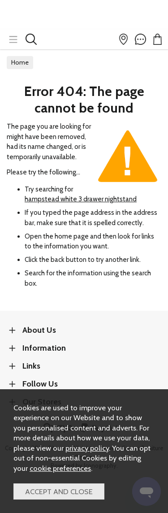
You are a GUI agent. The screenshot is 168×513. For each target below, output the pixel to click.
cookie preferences (60, 468)
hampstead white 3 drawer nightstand (81, 199)
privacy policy (87, 447)
